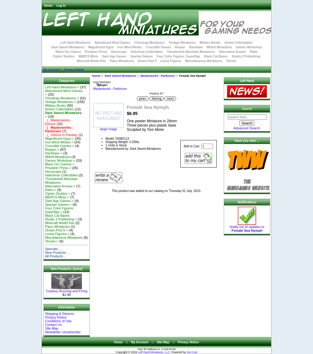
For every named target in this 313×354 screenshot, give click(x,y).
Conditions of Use (58, 321)
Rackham (196, 47)
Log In (61, 5)
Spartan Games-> (58, 204)
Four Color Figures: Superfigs (178, 56)
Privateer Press (96, 51)
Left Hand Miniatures (76, 42)
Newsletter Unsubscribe (62, 332)
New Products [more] (66, 269)
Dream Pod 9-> (56, 230)
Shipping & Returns (59, 313)
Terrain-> (51, 241)
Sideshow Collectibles (147, 51)
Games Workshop (249, 47)
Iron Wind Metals (129, 47)
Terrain (231, 61)
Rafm (253, 51)
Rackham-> (53, 153)
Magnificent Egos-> (59, 138)
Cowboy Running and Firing (66, 289)
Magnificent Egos (101, 47)
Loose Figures (170, 61)
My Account (51, 69)
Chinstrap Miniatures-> (62, 98)
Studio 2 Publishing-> (61, 219)
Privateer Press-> (58, 168)
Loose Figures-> (57, 234)
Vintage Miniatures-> (60, 102)
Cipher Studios (64, 56)
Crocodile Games (158, 47)
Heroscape (119, 51)
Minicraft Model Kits (91, 61)
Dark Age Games (114, 56)
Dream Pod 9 (147, 61)
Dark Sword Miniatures (120, 75)
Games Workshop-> (60, 160)
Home (48, 5)
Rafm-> (50, 190)
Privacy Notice (74, 69)
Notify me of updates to (247, 227)
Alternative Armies (232, 51)
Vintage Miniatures (182, 42)
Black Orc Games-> (59, 164)
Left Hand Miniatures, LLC (154, 352)
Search (247, 108)
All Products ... (56, 256)
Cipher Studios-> (57, 193)
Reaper (180, 47)
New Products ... (57, 252)
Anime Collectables (238, 42)
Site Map (51, 328)
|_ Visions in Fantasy (61, 135)
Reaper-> (52, 149)
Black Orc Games (68, 51)
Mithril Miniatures (219, 47)
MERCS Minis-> (57, 197)
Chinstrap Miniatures (149, 42)
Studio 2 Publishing (246, 56)
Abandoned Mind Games (112, 42)
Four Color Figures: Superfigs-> (59, 210)
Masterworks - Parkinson (158, 75)
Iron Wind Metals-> (59, 142)
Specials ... (53, 249)
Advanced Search (247, 128)
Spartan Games (141, 56)
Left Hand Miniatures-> (62, 87)
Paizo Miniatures (122, 61)
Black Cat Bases (216, 56)
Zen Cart (192, 352)
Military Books (210, 42)
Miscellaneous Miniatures (203, 61)
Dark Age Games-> (59, 201)
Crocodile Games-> (59, 146)
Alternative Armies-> (60, 186)
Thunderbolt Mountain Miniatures (191, 51)
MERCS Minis (88, 56)
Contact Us (53, 324)
